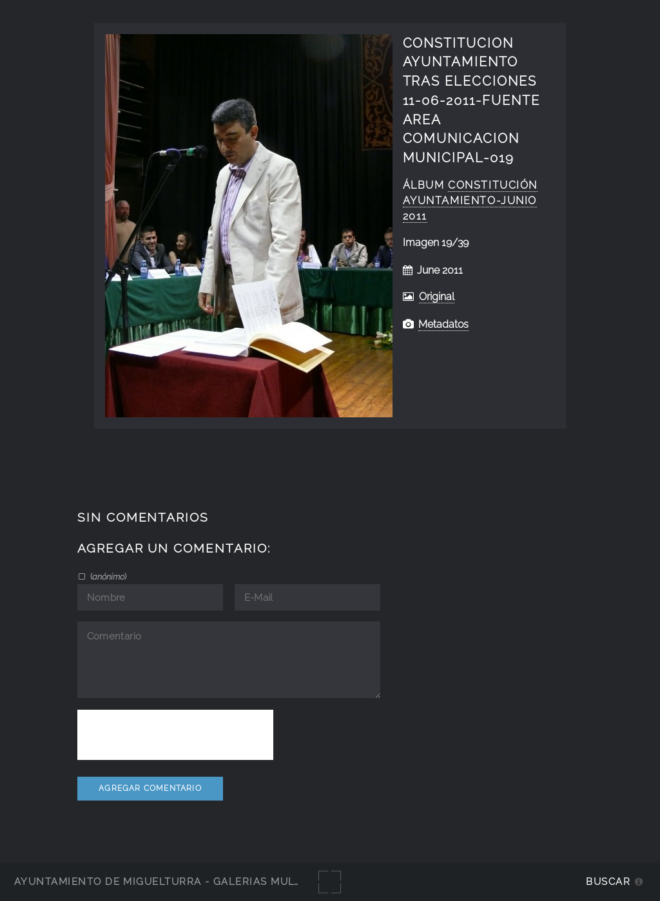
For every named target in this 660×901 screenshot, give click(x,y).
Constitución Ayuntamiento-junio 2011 (470, 200)
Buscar (608, 881)
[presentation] (175, 735)
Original (436, 296)
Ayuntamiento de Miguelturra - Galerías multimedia (176, 881)
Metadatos (443, 324)
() (107, 576)
